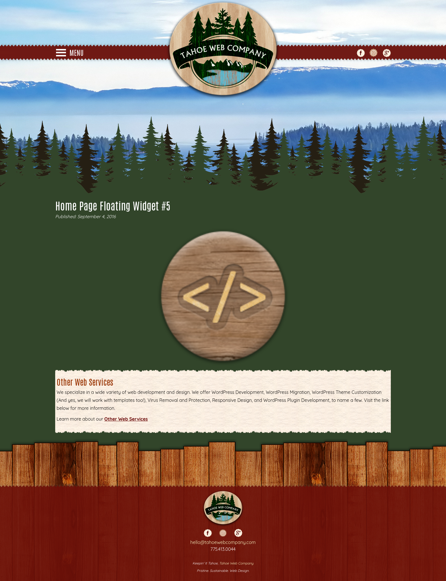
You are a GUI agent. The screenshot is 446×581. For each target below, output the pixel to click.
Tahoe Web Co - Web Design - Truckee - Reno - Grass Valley (223, 50)
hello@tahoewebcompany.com (223, 542)
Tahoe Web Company (236, 563)
